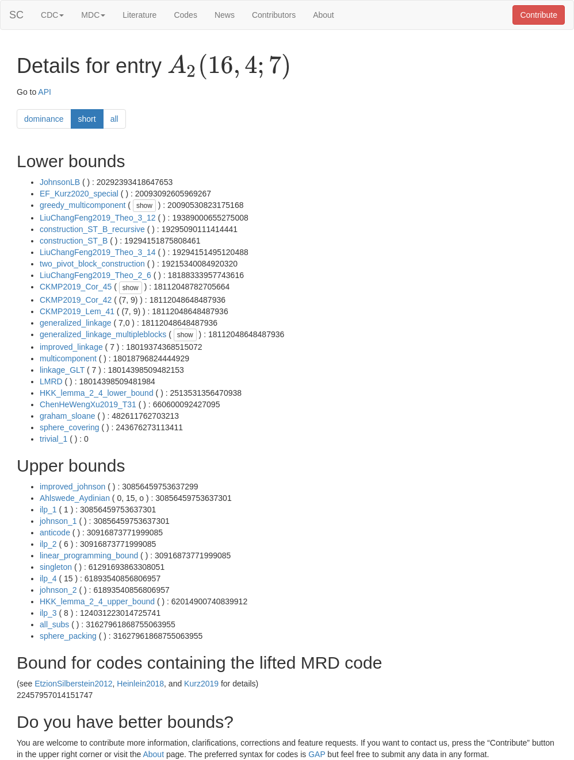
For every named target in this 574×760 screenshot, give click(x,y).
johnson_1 (58, 521)
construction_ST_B (74, 240)
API (44, 92)
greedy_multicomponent (82, 205)
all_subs (54, 624)
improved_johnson (72, 486)
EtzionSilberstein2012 (73, 683)
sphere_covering (70, 427)
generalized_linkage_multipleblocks (103, 334)
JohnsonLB (60, 182)
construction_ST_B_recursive (92, 229)
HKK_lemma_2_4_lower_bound (97, 393)
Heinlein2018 (140, 683)
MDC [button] (93, 15)
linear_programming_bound (89, 555)
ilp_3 (48, 613)
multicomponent (68, 358)
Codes (185, 15)
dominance (44, 119)
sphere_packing (68, 636)
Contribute (538, 15)
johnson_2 (58, 590)
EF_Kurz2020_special (79, 193)
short (87, 119)
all (114, 119)
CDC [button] (52, 15)
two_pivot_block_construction (92, 263)
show (144, 206)
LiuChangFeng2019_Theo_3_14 (98, 252)
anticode (55, 532)
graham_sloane (67, 415)
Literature (139, 15)
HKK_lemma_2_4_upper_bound (97, 601)
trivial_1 (53, 438)
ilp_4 (48, 578)
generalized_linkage (76, 322)
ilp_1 (48, 509)
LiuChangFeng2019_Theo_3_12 (98, 217)
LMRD (51, 381)
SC (16, 15)
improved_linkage (71, 347)
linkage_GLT (62, 370)
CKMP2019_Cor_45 (76, 286)
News (225, 15)
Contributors (274, 15)
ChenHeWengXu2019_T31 (88, 404)
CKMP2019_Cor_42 (76, 299)
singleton (56, 567)
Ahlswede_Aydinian (75, 498)
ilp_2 (48, 544)
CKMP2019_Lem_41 (77, 311)
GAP (316, 754)
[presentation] (229, 66)
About (323, 15)
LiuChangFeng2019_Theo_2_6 (95, 275)
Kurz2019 (201, 683)
